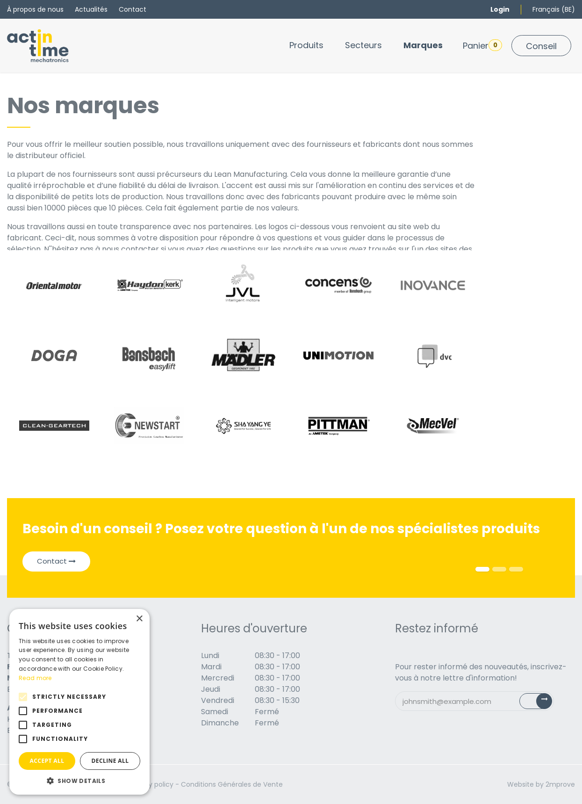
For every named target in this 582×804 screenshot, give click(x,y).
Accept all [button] (47, 761)
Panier (482, 45)
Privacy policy (151, 784)
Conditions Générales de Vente (232, 784)
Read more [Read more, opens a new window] (35, 678)
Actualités (91, 9)
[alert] (79, 702)
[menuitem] (306, 45)
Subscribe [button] (541, 703)
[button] (79, 780)
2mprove (560, 784)
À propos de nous (35, 9)
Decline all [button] (110, 761)
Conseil (541, 46)
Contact (132, 9)
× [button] (139, 619)
